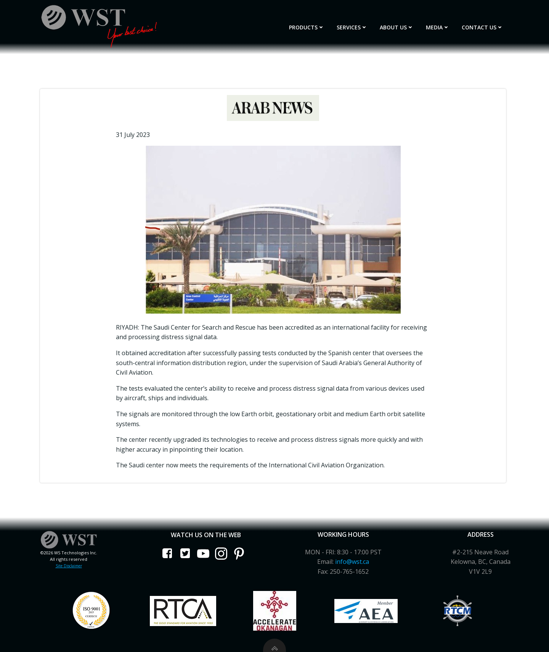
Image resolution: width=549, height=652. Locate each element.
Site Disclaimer (69, 565)
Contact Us (482, 27)
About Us (397, 27)
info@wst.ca (352, 561)
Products (306, 27)
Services (352, 27)
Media (437, 27)
